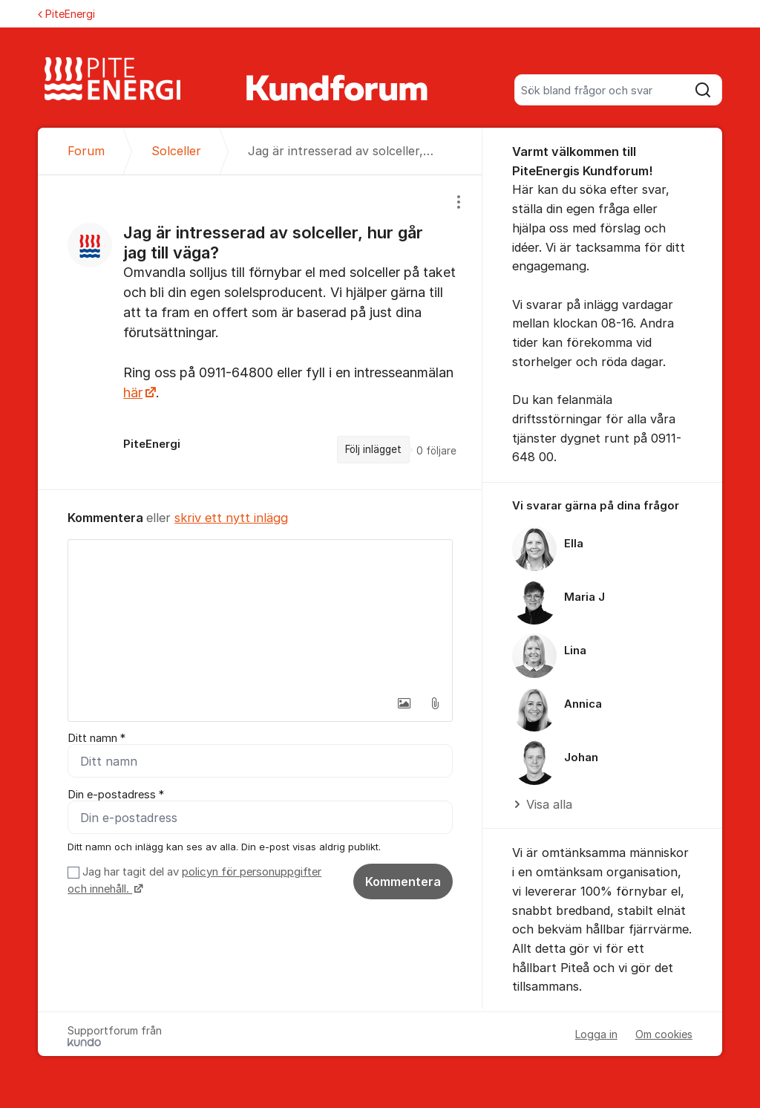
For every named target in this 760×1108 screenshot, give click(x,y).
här (132, 392)
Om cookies (663, 1034)
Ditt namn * (96, 738)
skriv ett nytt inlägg (231, 517)
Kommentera (403, 881)
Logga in (596, 1034)
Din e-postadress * (116, 794)
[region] (260, 332)
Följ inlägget (373, 449)
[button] (404, 703)
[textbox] (260, 614)
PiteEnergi (66, 13)
